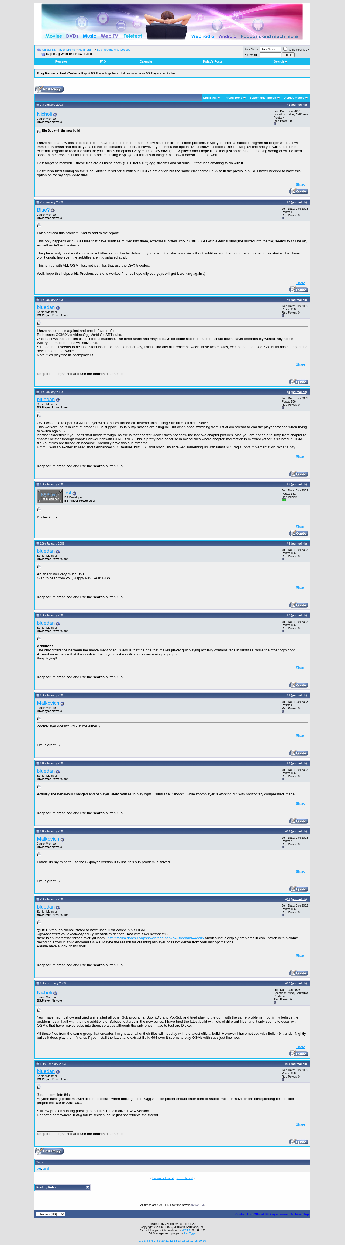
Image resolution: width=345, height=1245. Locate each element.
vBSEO (186, 1230)
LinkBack (210, 97)
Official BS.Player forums (58, 49)
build (46, 1168)
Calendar (146, 61)
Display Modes (294, 97)
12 (171, 1240)
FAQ (103, 61)
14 (179, 1240)
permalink (299, 104)
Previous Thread (163, 1178)
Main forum (85, 49)
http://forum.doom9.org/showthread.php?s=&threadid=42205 (156, 938)
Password (250, 54)
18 (196, 1240)
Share (300, 185)
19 (200, 1240)
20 (204, 1240)
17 (192, 1240)
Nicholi (44, 114)
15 (183, 1240)
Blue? (43, 210)
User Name (251, 49)
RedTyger (190, 1233)
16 (187, 1240)
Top (306, 1214)
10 (163, 1240)
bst (67, 493)
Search (281, 61)
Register (61, 61)
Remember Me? (296, 49)
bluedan (46, 307)
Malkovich (48, 703)
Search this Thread (263, 97)
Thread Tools (233, 97)
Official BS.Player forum (271, 1214)
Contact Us (243, 1214)
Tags (39, 1162)
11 (167, 1240)
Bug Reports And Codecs (113, 49)
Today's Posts (212, 61)
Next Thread (185, 1178)
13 (175, 1240)
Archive (295, 1214)
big (39, 1168)
